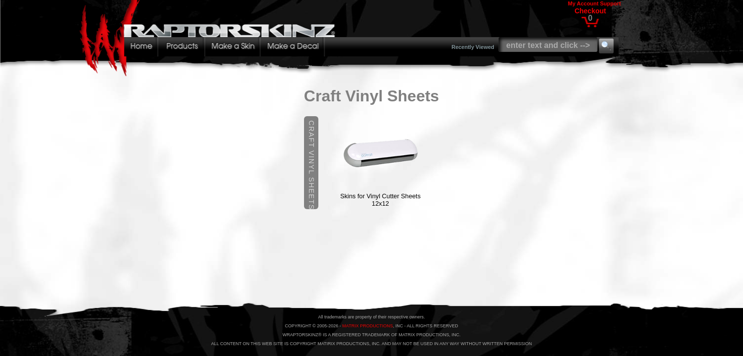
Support (610, 3)
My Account (583, 3)
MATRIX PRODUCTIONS (367, 325)
